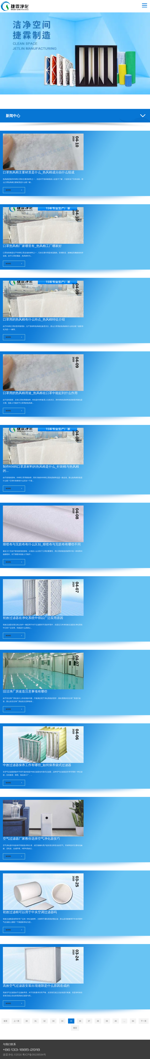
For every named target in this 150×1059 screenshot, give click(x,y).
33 (53, 1021)
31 (35, 1021)
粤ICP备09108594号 (34, 1054)
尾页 (75, 1028)
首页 (5, 1021)
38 (98, 1021)
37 (89, 1021)
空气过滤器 (14, 6)
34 (62, 1021)
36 (80, 1021)
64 (133, 1021)
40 (116, 1021)
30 (27, 1021)
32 (44, 1021)
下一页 (143, 1021)
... (124, 1021)
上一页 (16, 1021)
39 (107, 1021)
